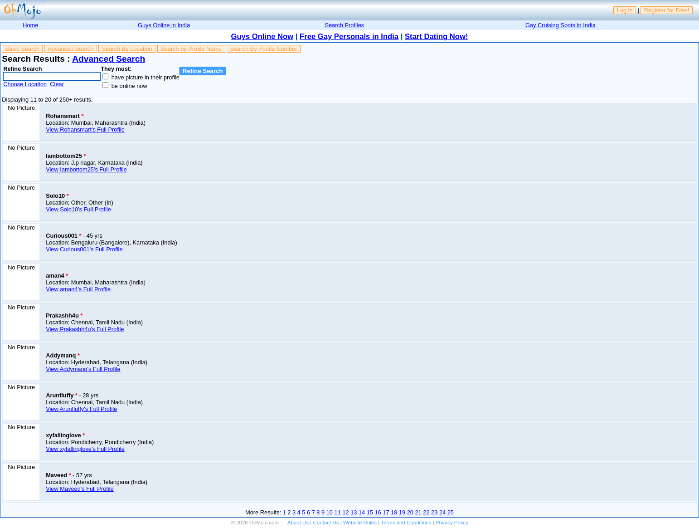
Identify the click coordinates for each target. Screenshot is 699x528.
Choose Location (25, 84)
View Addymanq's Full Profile (83, 369)
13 (353, 512)
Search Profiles (344, 25)
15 (370, 512)
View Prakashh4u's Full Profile (85, 329)
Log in (625, 10)
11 (338, 512)
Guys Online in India (164, 25)
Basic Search (22, 48)
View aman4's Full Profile (78, 289)
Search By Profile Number (263, 48)
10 (329, 512)
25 (450, 512)
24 (442, 512)
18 (394, 512)
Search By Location (127, 48)
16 (378, 512)
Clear (57, 84)
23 (434, 512)
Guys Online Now (262, 36)
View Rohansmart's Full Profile (85, 129)
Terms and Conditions (406, 522)
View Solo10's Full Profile (78, 209)
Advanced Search (70, 48)
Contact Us (326, 522)
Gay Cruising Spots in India (560, 25)
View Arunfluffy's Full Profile (81, 409)
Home (30, 25)
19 (402, 512)
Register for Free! (666, 10)
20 (410, 512)
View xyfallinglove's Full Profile (85, 448)
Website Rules (360, 522)
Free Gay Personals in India (349, 36)
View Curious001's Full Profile (84, 249)
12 (345, 512)
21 (418, 512)
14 (362, 512)
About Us (298, 522)
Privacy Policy (452, 522)
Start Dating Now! (436, 36)
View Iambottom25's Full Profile (86, 169)
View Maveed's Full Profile (79, 488)
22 (426, 512)
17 (386, 512)
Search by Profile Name (191, 48)
